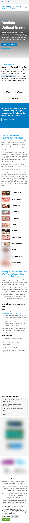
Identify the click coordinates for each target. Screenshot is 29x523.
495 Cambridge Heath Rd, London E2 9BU (11, 314)
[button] (1, 103)
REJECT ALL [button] (15, 516)
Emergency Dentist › (17, 257)
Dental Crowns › (16, 231)
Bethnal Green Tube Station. (8, 75)
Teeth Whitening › (17, 199)
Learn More (22, 45)
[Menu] (26, 7)
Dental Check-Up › (17, 193)
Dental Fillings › (16, 206)
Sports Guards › (16, 263)
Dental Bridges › (16, 212)
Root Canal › (15, 218)
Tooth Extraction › (17, 244)
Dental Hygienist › (17, 250)
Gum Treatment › (16, 237)
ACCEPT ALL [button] (6, 519)
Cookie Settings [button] (6, 516)
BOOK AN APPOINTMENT (9, 45)
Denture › (14, 225)
